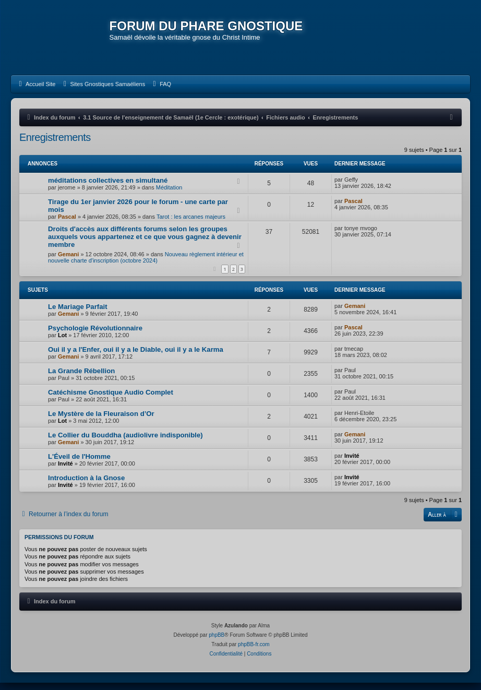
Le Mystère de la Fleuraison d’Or (101, 421)
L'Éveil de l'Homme (79, 464)
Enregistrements (55, 144)
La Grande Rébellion (81, 378)
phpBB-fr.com (254, 652)
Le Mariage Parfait (77, 314)
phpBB (216, 642)
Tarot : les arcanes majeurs (191, 224)
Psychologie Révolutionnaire (95, 335)
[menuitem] (35, 91)
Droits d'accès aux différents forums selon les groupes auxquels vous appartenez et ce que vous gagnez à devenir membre (145, 244)
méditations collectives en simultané (107, 188)
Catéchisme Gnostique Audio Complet (110, 399)
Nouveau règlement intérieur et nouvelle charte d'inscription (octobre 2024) (146, 264)
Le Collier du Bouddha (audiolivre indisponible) (125, 442)
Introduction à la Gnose (86, 485)
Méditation (169, 195)
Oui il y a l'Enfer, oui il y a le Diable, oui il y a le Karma (135, 357)
